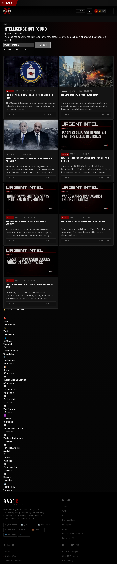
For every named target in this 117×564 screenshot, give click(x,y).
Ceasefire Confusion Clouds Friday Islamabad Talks (29, 286)
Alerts (10, 91)
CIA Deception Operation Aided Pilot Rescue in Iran (29, 96)
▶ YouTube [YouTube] (23, 530)
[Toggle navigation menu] (111, 11)
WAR (64, 511)
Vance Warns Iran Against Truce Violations (83, 221)
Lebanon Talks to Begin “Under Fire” (79, 95)
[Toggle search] (89, 11)
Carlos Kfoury (11, 556)
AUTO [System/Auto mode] (104, 11)
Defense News (68, 520)
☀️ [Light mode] (100, 11)
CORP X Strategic (70, 551)
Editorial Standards (13, 560)
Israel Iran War (68, 538)
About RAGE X (11, 551)
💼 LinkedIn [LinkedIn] (37, 530)
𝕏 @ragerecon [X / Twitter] (11, 525)
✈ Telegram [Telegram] (10, 530)
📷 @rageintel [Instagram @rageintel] (27, 525)
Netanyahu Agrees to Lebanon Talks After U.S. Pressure (29, 160)
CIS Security (67, 560)
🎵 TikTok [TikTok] (24, 534)
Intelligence (67, 524)
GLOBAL (66, 515)
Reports (65, 91)
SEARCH (42, 45)
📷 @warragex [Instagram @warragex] (44, 525)
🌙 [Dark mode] (96, 11)
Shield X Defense (70, 556)
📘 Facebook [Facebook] (10, 534)
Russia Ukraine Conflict (72, 533)
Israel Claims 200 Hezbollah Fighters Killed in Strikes (85, 159)
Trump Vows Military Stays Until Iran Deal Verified (28, 223)
